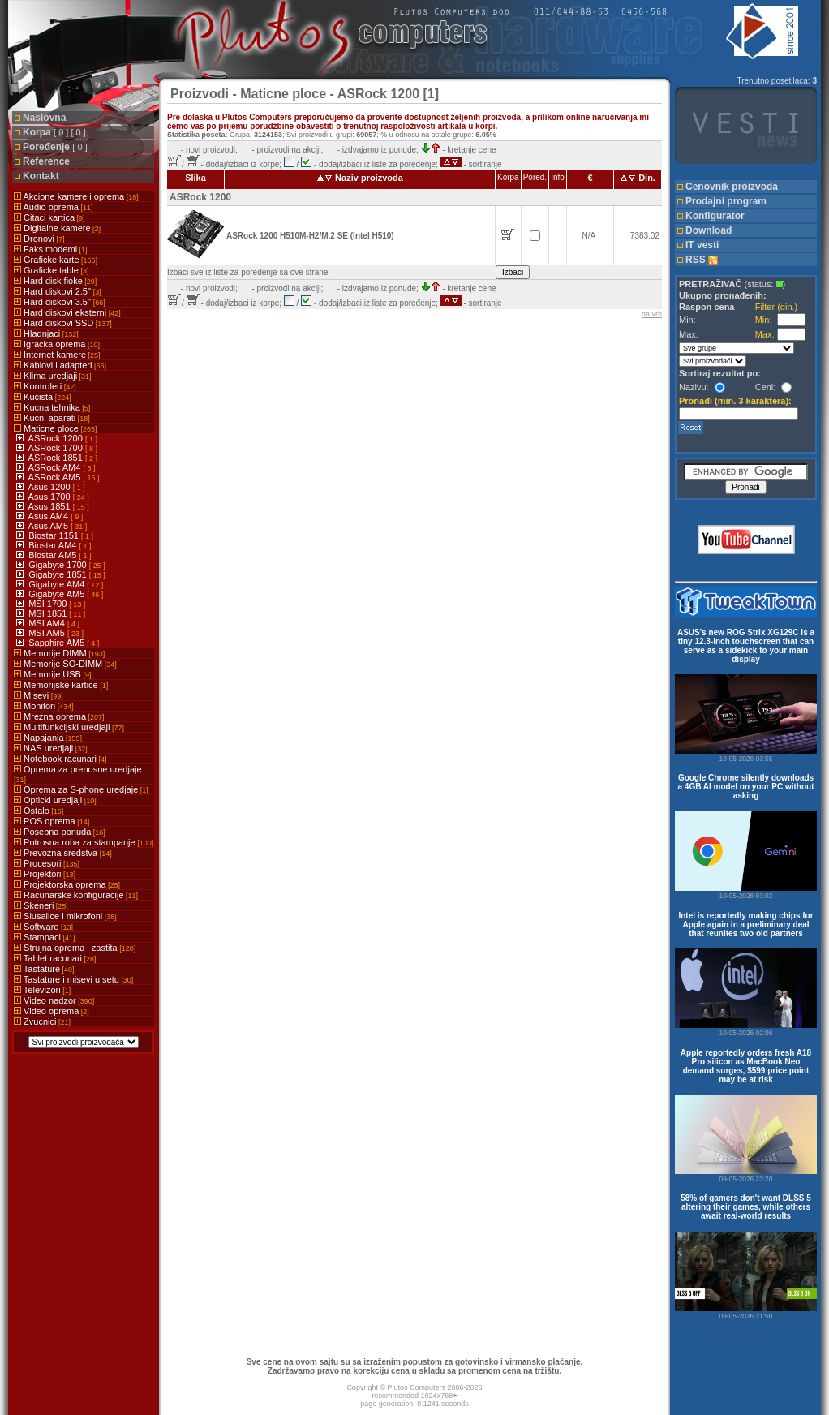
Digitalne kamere (57, 228)
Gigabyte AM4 (57, 584)
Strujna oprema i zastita (74, 948)
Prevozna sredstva (63, 853)
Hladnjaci (46, 333)
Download (708, 230)
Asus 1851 (50, 506)
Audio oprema (53, 207)
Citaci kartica (49, 217)
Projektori (44, 874)
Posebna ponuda (59, 832)
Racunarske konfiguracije (76, 895)
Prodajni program (726, 201)
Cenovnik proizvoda (731, 186)
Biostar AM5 (53, 555)
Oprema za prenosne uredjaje (78, 774)
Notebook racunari (60, 758)
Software (43, 926)
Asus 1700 (50, 496)
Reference (46, 161)
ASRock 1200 (56, 438)
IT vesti (702, 245)
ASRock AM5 (56, 477)
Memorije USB (52, 674)
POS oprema (51, 821)
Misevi (38, 695)
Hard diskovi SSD (63, 323)
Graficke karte (55, 260)
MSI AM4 (47, 623)
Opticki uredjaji (55, 800)
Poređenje (55, 147)
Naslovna (44, 117)
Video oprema (51, 1011)
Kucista (42, 397)
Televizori (42, 990)
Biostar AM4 (53, 545)
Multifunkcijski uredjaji (69, 727)
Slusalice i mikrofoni (65, 916)
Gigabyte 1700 (58, 565)
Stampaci (44, 937)
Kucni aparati (52, 418)
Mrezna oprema (59, 716)
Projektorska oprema (67, 884)
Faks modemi (51, 249)
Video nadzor (54, 1000)
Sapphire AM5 (57, 642)
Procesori (46, 863)
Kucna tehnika (52, 407)
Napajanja (48, 737)
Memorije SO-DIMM (65, 664)
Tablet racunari (55, 958)
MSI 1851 (48, 613)
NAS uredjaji (51, 748)
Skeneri (41, 905)
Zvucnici (42, 1021)
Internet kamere (57, 354)
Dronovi (39, 238)
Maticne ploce (55, 428)
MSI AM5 (47, 633)
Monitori (44, 706)
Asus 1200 (50, 487)
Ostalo (38, 810)
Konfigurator (715, 215)
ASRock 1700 (56, 448)
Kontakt (41, 176)
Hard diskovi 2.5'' (57, 291)
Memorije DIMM (59, 653)
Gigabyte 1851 (58, 574)
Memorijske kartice (61, 685)
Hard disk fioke (55, 281)
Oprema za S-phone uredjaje (81, 789)
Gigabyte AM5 (57, 594)
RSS (701, 259)
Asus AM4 (49, 516)
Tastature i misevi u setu (73, 979)
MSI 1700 (48, 604)
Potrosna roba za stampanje (83, 842)
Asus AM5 (49, 526)
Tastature (44, 969)
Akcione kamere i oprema (76, 196)
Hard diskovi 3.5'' (59, 302)
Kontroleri (45, 386)
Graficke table (51, 270)
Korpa (54, 132)
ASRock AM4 (56, 467)
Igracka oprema (57, 344)
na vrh (652, 314)
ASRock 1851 (56, 457)
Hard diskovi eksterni (67, 312)
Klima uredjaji (53, 376)
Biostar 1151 (54, 535)
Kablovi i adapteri (60, 365)
